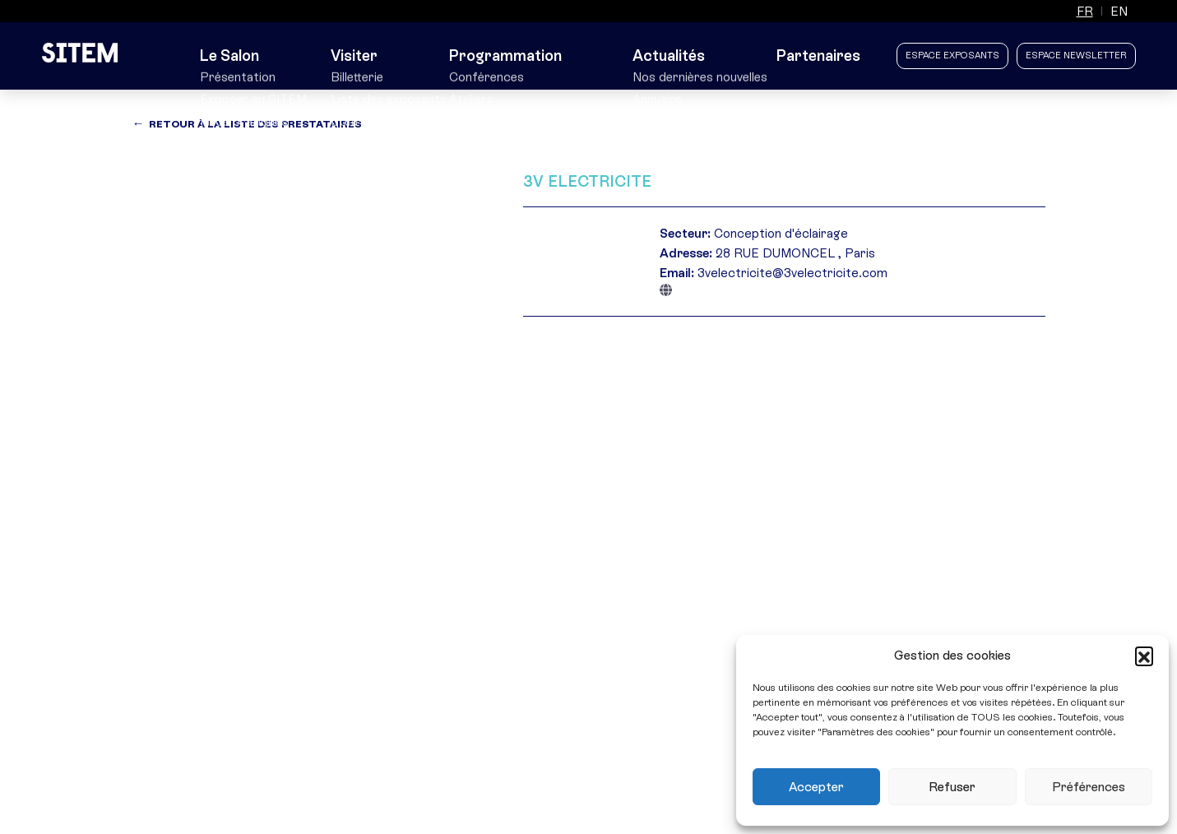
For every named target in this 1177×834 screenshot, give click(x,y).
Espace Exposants (952, 55)
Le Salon (233, 56)
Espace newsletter (1076, 55)
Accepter (816, 787)
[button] (1144, 655)
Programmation (513, 56)
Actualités (671, 56)
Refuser (952, 787)
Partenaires (820, 56)
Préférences (1088, 787)
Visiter (365, 56)
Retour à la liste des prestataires (255, 124)
